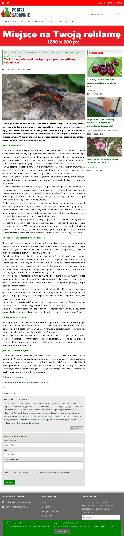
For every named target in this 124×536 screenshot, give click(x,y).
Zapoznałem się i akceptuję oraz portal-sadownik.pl (36, 474)
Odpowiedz (76, 428)
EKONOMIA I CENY (43, 21)
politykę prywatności (46, 472)
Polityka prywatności (51, 511)
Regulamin (47, 515)
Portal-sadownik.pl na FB (15, 506)
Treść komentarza (43, 464)
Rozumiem (62, 531)
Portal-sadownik (10, 52)
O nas (99, 2)
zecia (8, 399)
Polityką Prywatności (70, 523)
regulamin (29, 472)
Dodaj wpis (9, 482)
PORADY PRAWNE (65, 21)
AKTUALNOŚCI (9, 21)
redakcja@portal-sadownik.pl (17, 502)
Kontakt (118, 2)
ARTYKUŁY (25, 21)
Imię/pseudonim (43, 443)
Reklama (108, 2)
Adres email (43, 453)
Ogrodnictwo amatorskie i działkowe (33, 52)
